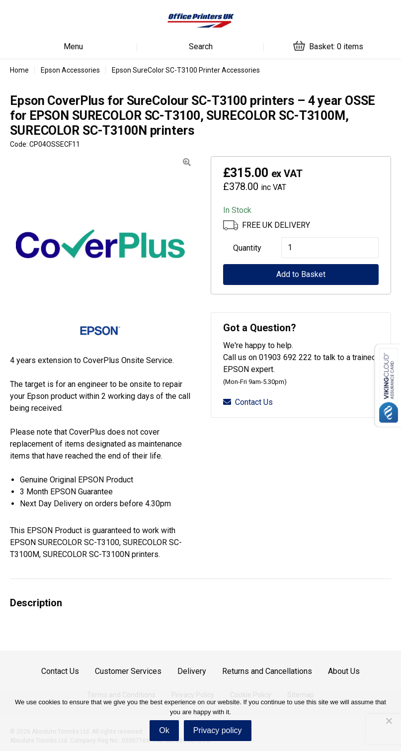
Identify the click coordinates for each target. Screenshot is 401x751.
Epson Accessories (70, 70)
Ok (164, 730)
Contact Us (248, 402)
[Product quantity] (330, 247)
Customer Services (128, 671)
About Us (344, 671)
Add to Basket (300, 274)
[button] (187, 162)
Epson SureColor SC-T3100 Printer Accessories (186, 70)
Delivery (191, 671)
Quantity (247, 248)
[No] (389, 721)
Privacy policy (217, 730)
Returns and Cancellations (267, 671)
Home (19, 70)
